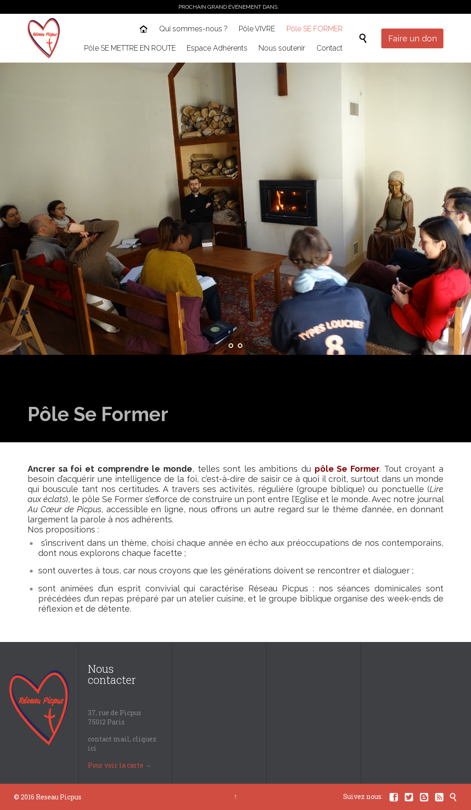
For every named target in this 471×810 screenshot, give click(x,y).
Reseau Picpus (58, 797)
